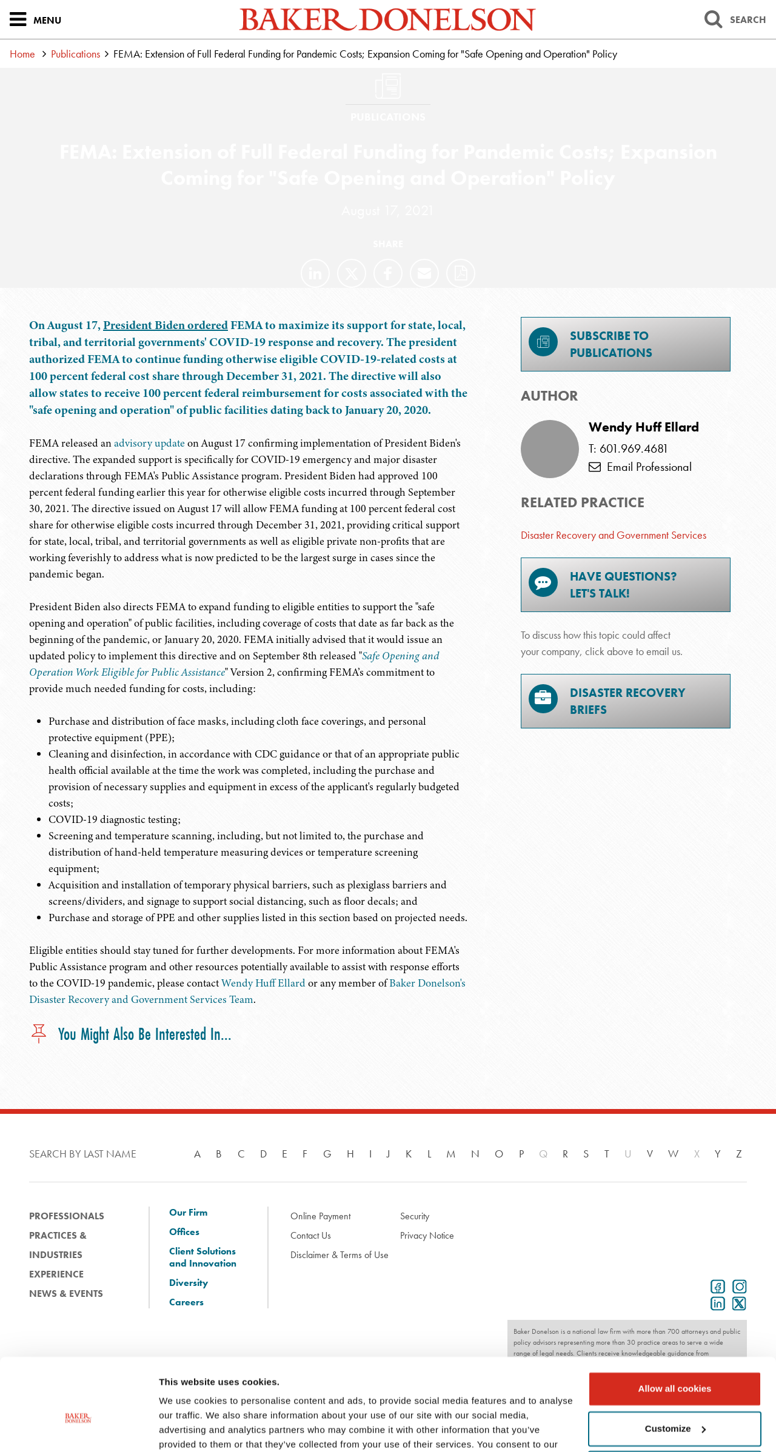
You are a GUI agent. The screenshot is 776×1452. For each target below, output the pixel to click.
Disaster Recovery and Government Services (613, 535)
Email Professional (640, 467)
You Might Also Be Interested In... (130, 1034)
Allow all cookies (675, 1324)
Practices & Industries (58, 1245)
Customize (675, 1364)
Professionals (66, 1216)
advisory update (149, 443)
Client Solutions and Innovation (202, 1257)
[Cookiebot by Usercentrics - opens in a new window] (78, 1428)
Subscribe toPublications (590, 344)
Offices (184, 1232)
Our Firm (188, 1213)
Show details (187, 1428)
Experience (56, 1274)
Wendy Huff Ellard (263, 983)
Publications (75, 54)
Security (414, 1216)
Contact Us (310, 1235)
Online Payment (320, 1216)
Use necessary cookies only (674, 1404)
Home (22, 54)
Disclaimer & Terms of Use (339, 1254)
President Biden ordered (165, 325)
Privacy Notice (427, 1235)
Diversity (188, 1283)
